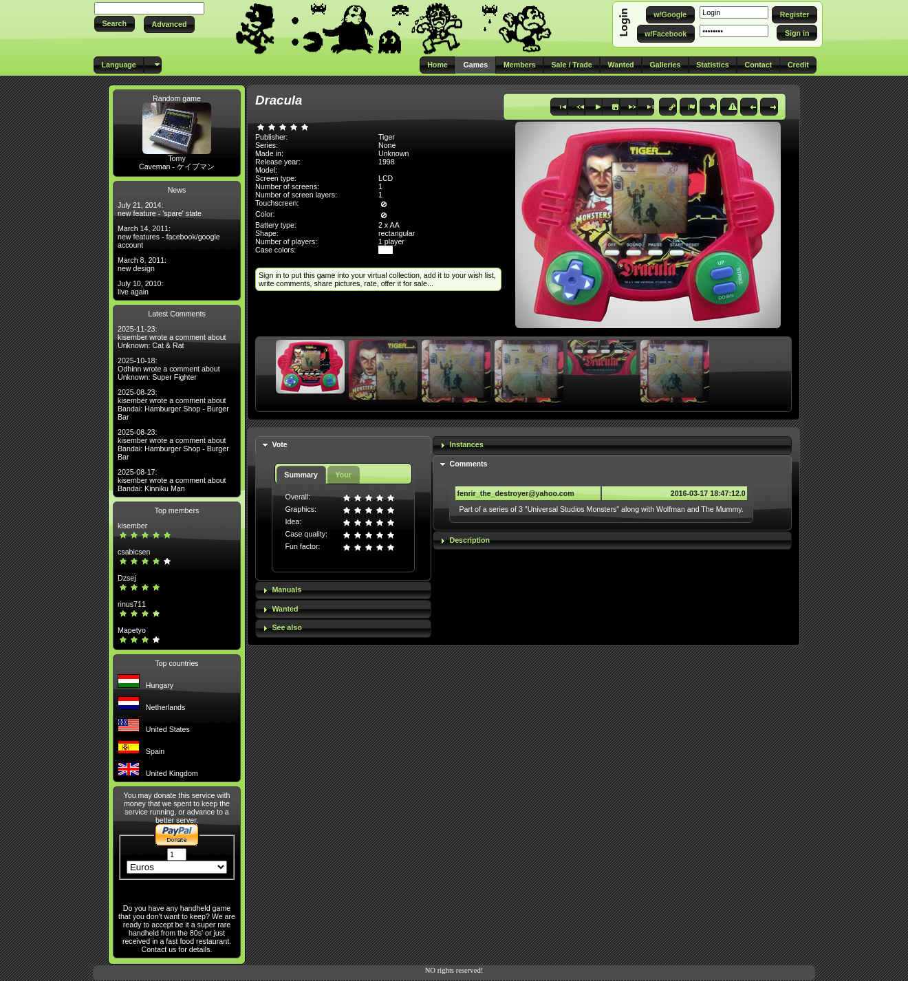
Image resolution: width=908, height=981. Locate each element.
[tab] (343, 445)
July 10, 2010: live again (140, 287)
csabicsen (134, 552)
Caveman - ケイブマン (177, 166)
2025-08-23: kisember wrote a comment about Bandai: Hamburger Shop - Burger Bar (173, 404)
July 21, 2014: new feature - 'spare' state (160, 209)
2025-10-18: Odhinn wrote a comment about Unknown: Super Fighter (169, 368)
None (387, 145)
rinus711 (132, 604)
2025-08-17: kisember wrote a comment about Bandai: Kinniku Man (172, 480)
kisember (132, 525)
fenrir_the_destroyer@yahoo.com (515, 493)
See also (286, 627)
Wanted (285, 609)
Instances (466, 444)
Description (469, 540)
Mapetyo (132, 630)
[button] (114, 24)
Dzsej (127, 578)
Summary (301, 475)
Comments (468, 464)
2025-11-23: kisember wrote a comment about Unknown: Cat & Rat (172, 337)
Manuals (286, 589)
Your (343, 475)
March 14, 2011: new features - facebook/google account (169, 236)
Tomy (176, 158)
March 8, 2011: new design (142, 264)
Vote (279, 444)
